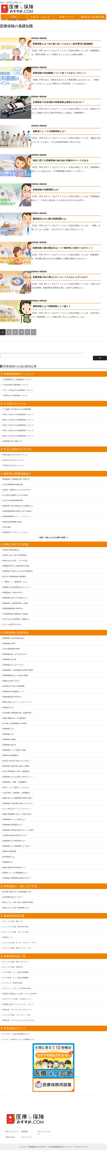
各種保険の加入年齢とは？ (13, 442)
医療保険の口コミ (14, 1029)
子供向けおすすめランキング (14, 466)
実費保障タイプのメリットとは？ (15, 533)
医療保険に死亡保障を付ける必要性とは (18, 507)
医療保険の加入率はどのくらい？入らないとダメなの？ (66, 279)
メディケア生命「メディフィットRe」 (17, 1016)
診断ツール (66, 17)
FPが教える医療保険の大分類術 (15, 724)
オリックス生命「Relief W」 (13, 968)
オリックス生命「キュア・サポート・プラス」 (20, 944)
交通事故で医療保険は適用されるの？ (17, 879)
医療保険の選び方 (9, 746)
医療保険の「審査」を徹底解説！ (15, 783)
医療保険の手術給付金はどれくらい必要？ (19, 831)
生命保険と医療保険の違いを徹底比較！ (18, 714)
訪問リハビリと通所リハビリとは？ (16, 788)
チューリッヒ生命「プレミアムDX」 (16, 933)
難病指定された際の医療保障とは (54, 220)
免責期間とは (8, 863)
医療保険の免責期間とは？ (51, 191)
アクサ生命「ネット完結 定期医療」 (16, 979)
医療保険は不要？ (9, 644)
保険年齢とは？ (8, 735)
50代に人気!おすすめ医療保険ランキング (18, 431)
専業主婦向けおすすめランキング (15, 456)
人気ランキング (40, 17)
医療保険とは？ (8, 730)
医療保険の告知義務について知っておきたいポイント (65, 73)
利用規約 (24, 1133)
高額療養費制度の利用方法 (13, 609)
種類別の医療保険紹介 (17, 474)
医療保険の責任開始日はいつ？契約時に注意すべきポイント (68, 250)
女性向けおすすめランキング (14, 461)
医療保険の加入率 (9, 660)
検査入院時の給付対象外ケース (14, 868)
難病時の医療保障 (9, 852)
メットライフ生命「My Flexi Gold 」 (16, 928)
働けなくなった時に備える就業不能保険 (18, 903)
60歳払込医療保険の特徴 (12, 523)
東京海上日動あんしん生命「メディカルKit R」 (20, 995)
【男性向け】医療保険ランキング (15, 396)
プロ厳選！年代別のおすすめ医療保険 (17, 410)
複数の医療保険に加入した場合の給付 (17, 815)
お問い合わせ (10, 1138)
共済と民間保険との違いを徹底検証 (16, 772)
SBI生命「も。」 (9, 938)
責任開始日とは (8, 858)
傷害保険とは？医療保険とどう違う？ (57, 309)
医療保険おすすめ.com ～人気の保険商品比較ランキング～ (50, 1148)
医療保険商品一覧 (14, 957)
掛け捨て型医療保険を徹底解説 (14, 577)
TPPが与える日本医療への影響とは (16, 620)
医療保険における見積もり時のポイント (18, 778)
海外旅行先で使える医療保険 (14, 687)
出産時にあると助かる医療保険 (14, 556)
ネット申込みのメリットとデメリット (17, 810)
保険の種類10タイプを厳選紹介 (14, 719)
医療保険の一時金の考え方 (13, 593)
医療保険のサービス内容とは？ (14, 820)
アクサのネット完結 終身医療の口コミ (15, 1035)
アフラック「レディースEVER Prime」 (17, 989)
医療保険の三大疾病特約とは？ (14, 842)
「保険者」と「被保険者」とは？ (15, 583)
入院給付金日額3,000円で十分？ (15, 836)
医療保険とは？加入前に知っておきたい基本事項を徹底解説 (68, 44)
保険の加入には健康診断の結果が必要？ (18, 799)
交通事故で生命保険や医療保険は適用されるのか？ (63, 103)
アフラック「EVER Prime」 (13, 984)
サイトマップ (26, 1138)
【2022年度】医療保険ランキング (15, 386)
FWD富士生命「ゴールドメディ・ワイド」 (19, 1005)
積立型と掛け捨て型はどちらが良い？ (17, 762)
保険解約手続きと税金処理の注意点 (16, 567)
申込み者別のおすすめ (17, 450)
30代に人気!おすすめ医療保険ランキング (18, 421)
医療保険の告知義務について (14, 692)
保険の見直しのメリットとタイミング (17, 703)
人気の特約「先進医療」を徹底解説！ (17, 794)
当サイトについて (12, 1133)
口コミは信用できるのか (12, 625)
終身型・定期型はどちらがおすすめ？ (17, 491)
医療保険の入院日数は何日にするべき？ (18, 804)
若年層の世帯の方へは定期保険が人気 (17, 893)
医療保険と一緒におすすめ (20, 887)
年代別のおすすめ (14, 404)
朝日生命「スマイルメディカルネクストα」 (19, 1021)
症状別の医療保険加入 (11, 551)
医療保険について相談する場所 (14, 751)
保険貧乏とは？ (8, 708)
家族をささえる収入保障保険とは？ (16, 909)
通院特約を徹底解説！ (11, 756)
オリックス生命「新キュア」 (14, 922)
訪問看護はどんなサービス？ (14, 666)
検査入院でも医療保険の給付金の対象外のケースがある (66, 161)
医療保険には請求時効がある (14, 639)
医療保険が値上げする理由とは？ (15, 599)
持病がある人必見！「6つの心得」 (16, 562)
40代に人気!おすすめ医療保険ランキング (18, 426)
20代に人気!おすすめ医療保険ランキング (18, 415)
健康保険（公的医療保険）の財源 (15, 604)
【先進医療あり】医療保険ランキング (17, 380)
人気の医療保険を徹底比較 (13, 485)
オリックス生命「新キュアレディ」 (16, 963)
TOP (14, 17)
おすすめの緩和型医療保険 (13, 501)
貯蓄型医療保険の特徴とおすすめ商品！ (18, 512)
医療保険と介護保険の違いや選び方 (16, 480)
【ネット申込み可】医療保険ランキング (18, 391)
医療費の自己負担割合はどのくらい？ (17, 588)
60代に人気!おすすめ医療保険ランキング (18, 437)
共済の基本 (7, 528)
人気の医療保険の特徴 (11, 650)
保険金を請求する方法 (11, 682)
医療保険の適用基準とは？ (13, 826)
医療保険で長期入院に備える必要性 (16, 767)
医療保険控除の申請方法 (12, 698)
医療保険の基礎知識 (44, 38)
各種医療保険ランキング (18, 374)
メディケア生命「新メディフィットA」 (17, 949)
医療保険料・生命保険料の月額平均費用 (18, 671)
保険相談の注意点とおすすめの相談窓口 (18, 572)
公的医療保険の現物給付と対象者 (15, 615)
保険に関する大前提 (16, 545)
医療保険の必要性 (9, 740)
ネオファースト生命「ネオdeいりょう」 (18, 1000)
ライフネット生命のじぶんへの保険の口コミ (18, 1040)
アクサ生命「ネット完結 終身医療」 (16, 973)
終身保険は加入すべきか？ (13, 898)
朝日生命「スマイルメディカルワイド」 (18, 1011)
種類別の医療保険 (93, 17)
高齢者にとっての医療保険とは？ (54, 132)
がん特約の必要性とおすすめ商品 (15, 496)
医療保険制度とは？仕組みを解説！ (16, 676)
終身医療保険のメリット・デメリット (17, 517)
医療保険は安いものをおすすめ (14, 655)
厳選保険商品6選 (14, 916)
